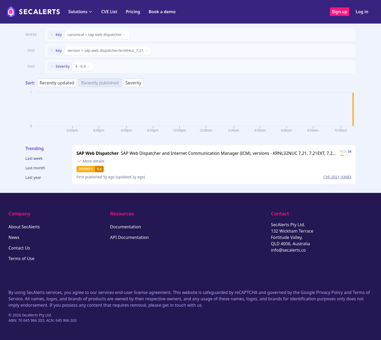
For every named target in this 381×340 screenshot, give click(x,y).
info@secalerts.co (288, 250)
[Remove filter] (52, 34)
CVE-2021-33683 (337, 176)
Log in (362, 12)
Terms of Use (21, 258)
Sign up (339, 12)
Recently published (100, 83)
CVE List (109, 12)
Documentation (125, 227)
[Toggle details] (90, 161)
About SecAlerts (24, 227)
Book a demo (162, 12)
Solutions (80, 12)
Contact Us (19, 248)
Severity (133, 83)
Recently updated (57, 83)
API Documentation (129, 237)
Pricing (133, 12)
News (13, 237)
